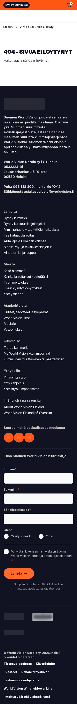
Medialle (10, 324)
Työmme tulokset (16, 282)
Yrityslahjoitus (14, 383)
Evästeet (10, 672)
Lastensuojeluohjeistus (21, 680)
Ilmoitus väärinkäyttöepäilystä (27, 696)
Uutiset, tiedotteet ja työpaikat (26, 312)
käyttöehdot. (52, 588)
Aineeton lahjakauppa (20, 253)
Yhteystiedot (13, 294)
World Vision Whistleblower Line (28, 688)
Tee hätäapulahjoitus (19, 235)
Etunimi (10, 469)
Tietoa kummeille (16, 347)
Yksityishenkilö (21, 536)
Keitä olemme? (14, 271)
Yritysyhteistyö (15, 377)
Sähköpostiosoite (17, 509)
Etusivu (8, 26)
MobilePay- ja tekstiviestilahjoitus (28, 247)
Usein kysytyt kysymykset (23, 288)
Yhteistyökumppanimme (21, 389)
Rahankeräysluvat (35, 672)
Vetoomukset (13, 329)
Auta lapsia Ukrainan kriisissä (25, 241)
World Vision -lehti (17, 318)
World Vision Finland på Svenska (28, 413)
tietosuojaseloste (28, 588)
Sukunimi (11, 489)
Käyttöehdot (45, 663)
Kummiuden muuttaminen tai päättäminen (34, 359)
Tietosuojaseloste (18, 663)
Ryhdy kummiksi (16, 4)
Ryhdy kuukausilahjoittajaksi (24, 224)
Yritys (50, 536)
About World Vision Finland (24, 407)
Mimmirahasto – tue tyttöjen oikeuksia (31, 229)
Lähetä (16, 573)
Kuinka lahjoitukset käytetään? (26, 277)
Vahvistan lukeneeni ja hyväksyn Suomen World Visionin (41, 554)
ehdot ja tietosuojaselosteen (51, 555)
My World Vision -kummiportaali (27, 353)
